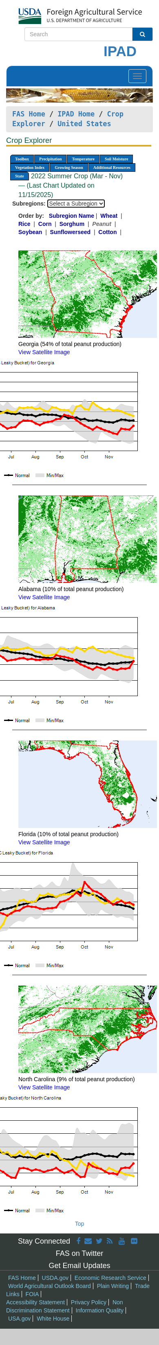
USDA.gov (55, 1278)
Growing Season (69, 167)
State (19, 176)
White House (53, 1318)
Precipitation (50, 159)
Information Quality (100, 1310)
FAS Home (28, 114)
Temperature (83, 159)
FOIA (32, 1294)
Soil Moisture (116, 159)
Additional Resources (111, 167)
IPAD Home (76, 114)
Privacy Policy (88, 1302)
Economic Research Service (110, 1278)
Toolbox (22, 159)
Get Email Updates (79, 1266)
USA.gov (19, 1318)
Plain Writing (113, 1286)
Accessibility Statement (35, 1302)
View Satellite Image (44, 352)
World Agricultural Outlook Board (49, 1286)
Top (79, 1223)
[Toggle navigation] (137, 76)
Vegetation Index (29, 167)
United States (84, 124)
